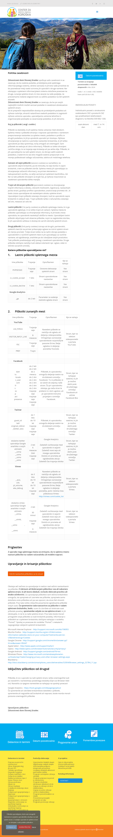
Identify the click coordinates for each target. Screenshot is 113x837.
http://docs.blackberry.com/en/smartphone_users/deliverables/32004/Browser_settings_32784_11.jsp (52, 662)
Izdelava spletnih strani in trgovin (85, 829)
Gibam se (11, 784)
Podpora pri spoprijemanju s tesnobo (19, 797)
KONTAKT (64, 781)
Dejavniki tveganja (15, 772)
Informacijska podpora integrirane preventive (41, 767)
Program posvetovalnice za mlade (43, 795)
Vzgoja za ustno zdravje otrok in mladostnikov (42, 791)
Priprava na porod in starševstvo (15, 763)
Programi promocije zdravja (43, 802)
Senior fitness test (15, 780)
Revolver (101, 829)
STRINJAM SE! (11, 827)
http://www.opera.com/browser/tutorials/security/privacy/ (40, 648)
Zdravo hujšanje (14, 786)
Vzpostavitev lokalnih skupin (43, 762)
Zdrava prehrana (14, 782)
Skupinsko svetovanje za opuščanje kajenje (17, 803)
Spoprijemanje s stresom (17, 800)
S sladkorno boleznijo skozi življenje (18, 789)
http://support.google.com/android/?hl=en (41, 651)
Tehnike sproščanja (15, 770)
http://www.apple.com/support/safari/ (37, 646)
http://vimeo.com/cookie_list (51, 496)
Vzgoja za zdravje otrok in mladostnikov (43, 787)
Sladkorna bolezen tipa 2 (17, 778)
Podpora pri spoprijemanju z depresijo (19, 793)
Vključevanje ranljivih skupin (43, 764)
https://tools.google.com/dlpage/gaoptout (42, 688)
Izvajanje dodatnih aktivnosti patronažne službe (44, 771)
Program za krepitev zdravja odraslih (44, 775)
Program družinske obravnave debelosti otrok (43, 783)
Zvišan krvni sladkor (15, 776)
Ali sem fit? (12, 768)
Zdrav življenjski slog (16, 766)
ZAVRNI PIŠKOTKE (24, 827)
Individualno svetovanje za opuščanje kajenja (18, 807)
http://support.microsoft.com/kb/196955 (51, 629)
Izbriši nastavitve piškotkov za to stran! (26, 574)
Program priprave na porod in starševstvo (43, 779)
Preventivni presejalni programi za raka (41, 799)
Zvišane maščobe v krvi (16, 774)
